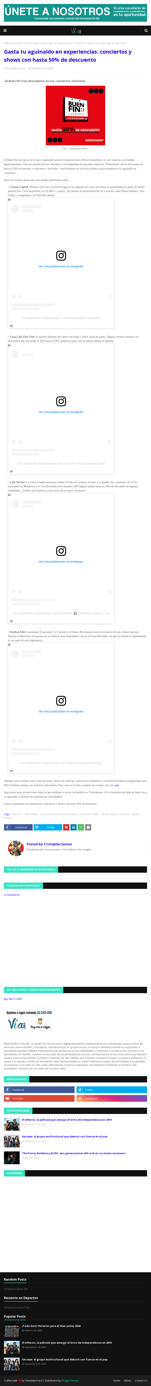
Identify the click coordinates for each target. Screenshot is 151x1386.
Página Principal (13, 43)
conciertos (71, 814)
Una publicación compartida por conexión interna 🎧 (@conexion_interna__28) (61, 613)
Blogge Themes (70, 1380)
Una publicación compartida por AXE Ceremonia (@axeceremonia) (61, 762)
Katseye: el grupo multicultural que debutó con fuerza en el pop (65, 1136)
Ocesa (27, 43)
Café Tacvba (31, 814)
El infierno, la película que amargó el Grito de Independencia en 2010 (67, 1119)
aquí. (117, 785)
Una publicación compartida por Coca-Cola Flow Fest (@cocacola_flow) (61, 463)
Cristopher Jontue (16, 68)
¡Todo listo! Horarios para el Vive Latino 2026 (51, 1326)
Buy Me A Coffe (13, 999)
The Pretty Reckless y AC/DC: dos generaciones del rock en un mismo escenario (73, 1153)
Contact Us (141, 1380)
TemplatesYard (33, 1380)
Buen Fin (17, 814)
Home (116, 1380)
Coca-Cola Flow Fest (51, 814)
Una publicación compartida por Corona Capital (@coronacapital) (61, 318)
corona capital (109, 814)
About (127, 1380)
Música (136, 814)
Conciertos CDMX (89, 814)
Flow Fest (124, 814)
